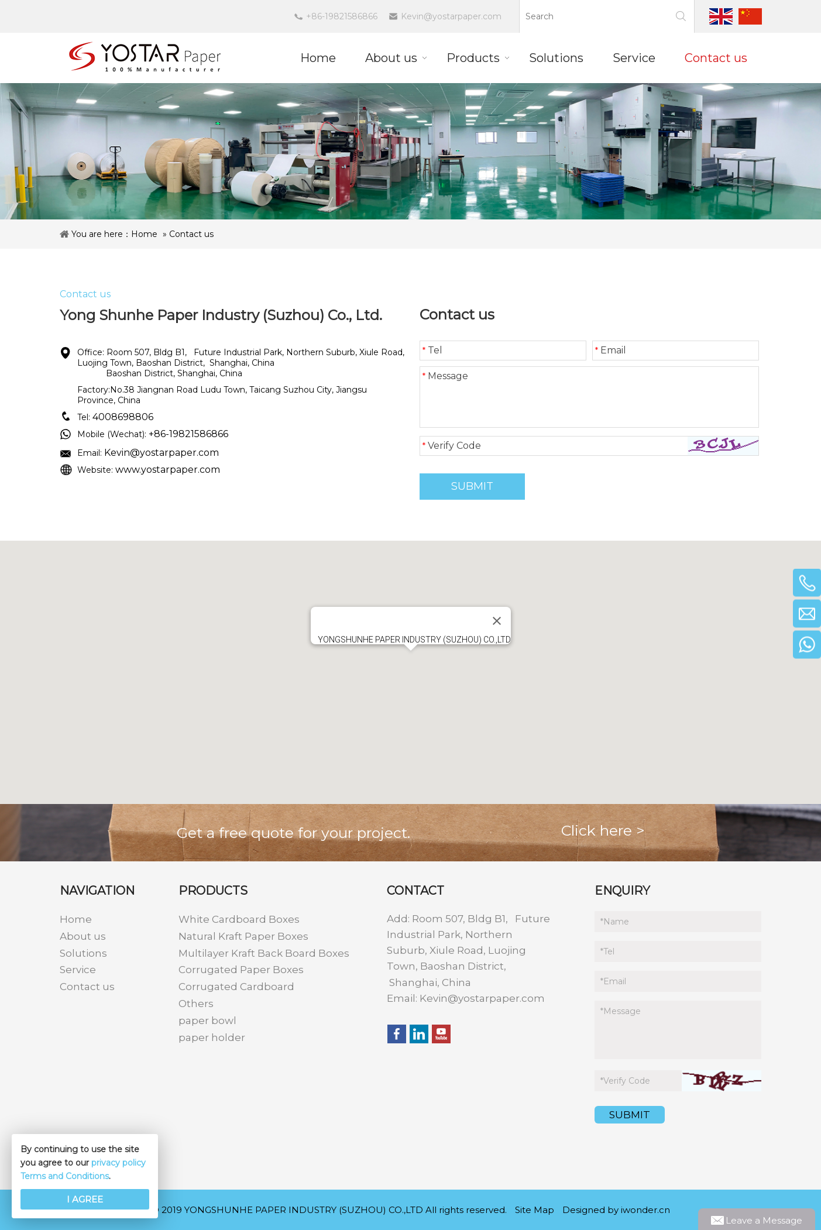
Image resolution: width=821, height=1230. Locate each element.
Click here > (603, 830)
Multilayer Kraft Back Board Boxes (263, 953)
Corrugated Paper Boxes (241, 969)
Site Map (534, 1209)
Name (614, 921)
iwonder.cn (645, 1209)
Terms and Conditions (64, 1176)
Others (196, 1003)
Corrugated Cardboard (236, 986)
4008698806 (122, 416)
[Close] (497, 621)
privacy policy (118, 1162)
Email (610, 350)
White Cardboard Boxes (239, 919)
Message (445, 376)
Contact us (191, 234)
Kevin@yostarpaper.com (451, 16)
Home (144, 234)
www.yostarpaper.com (167, 469)
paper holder (211, 1037)
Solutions (83, 953)
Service (78, 969)
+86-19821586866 (341, 16)
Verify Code (451, 445)
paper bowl (207, 1020)
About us (83, 936)
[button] (410, 661)
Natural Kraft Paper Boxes (243, 936)
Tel (432, 350)
